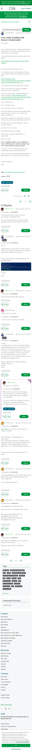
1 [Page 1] (23, 201)
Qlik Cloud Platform (6, 619)
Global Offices (5, 695)
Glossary (3, 664)
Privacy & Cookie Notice (8, 726)
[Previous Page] (21, 201)
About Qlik (4, 676)
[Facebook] (9, 708)
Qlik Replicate (5, 630)
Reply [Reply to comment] (26, 230)
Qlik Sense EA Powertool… (10, 575)
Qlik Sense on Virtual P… (18, 573)
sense (8, 573)
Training (3, 666)
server (8, 578)
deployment (18, 586)
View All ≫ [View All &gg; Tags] (6, 593)
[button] (30, 33)
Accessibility (4, 684)
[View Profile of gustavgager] (11, 310)
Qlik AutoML (4, 625)
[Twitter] (2, 708)
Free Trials (4, 658)
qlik (4, 578)
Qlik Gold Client (5, 643)
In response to (9, 212)
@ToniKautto (5, 429)
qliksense (22, 575)
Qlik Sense (4, 622)
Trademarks (4, 729)
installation (17, 583)
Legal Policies (5, 724)
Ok (16, 745)
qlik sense (6, 570)
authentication (7, 589)
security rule (6, 586)
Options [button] (29, 22)
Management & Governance (10, 22)
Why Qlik (3, 646)
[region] (16, 740)
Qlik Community (6, 705)
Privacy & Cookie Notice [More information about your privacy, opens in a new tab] (22, 742)
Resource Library (6, 653)
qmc (4, 573)
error (19, 578)
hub (19, 581)
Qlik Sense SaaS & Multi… (17, 570)
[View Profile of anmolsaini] (10, 423)
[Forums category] (3, 605)
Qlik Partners (4, 656)
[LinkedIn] (5, 708)
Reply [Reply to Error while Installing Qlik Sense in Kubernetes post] (26, 190)
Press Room (4, 679)
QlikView (3, 627)
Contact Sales (5, 698)
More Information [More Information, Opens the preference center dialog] (16, 749)
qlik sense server (8, 583)
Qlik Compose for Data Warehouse (11, 635)
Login (23, 2)
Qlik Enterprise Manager (8, 638)
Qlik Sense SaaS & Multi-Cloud (15, 172)
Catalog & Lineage (6, 641)
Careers (3, 690)
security (14, 578)
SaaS (8, 176)
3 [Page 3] (27, 201)
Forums (8, 605)
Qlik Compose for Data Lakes (10, 633)
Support (3, 669)
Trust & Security (5, 682)
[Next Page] (30, 201)
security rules (6, 581)
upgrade (14, 581)
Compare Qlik (5, 661)
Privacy (3, 687)
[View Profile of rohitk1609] (11, 33)
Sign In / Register (26, 8)
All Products (4, 617)
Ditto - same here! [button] (7, 182)
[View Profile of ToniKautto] (10, 209)
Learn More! (23, 17)
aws (13, 586)
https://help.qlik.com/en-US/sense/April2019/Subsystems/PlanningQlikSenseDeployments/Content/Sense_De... (16, 80)
